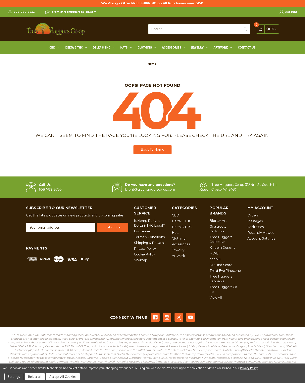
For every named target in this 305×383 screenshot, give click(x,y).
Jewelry (199, 47)
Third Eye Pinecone (225, 271)
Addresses (255, 227)
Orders (253, 215)
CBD (54, 47)
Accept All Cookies (62, 376)
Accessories (173, 47)
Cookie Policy (144, 254)
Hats (126, 47)
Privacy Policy (145, 248)
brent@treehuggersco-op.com (70, 12)
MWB (214, 253)
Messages (255, 221)
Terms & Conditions (149, 237)
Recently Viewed (261, 233)
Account (288, 12)
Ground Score (221, 265)
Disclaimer (142, 231)
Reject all (34, 376)
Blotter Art (218, 221)
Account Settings (261, 238)
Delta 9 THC (76, 47)
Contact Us (247, 47)
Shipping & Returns (149, 243)
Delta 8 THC (103, 47)
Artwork (223, 47)
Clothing (147, 47)
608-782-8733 (21, 12)
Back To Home (152, 149)
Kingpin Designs (222, 247)
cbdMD (215, 259)
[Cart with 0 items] (271, 29)
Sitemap (140, 260)
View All (216, 297)
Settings (14, 376)
